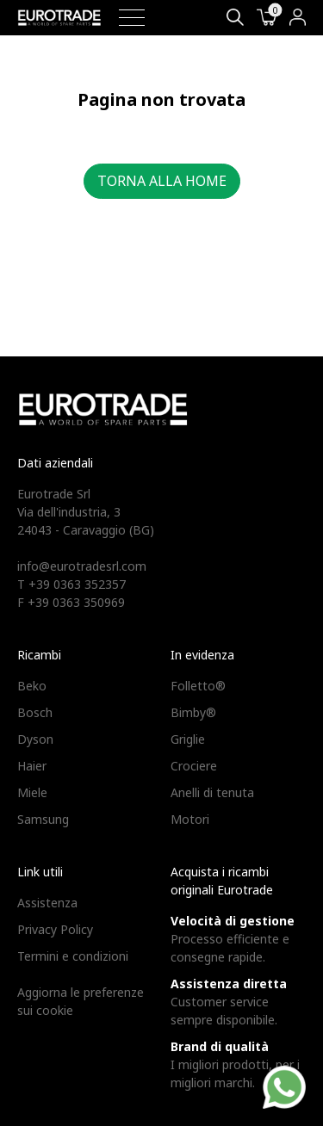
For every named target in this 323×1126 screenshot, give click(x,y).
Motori (190, 819)
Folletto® (198, 685)
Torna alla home (162, 180)
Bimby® (193, 712)
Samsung (43, 819)
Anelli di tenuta (212, 792)
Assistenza (47, 902)
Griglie (188, 739)
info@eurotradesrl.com (81, 566)
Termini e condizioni (72, 956)
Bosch (35, 712)
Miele (32, 792)
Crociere (194, 766)
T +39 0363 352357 (71, 584)
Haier (32, 766)
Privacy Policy (55, 929)
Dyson (35, 739)
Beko (32, 685)
